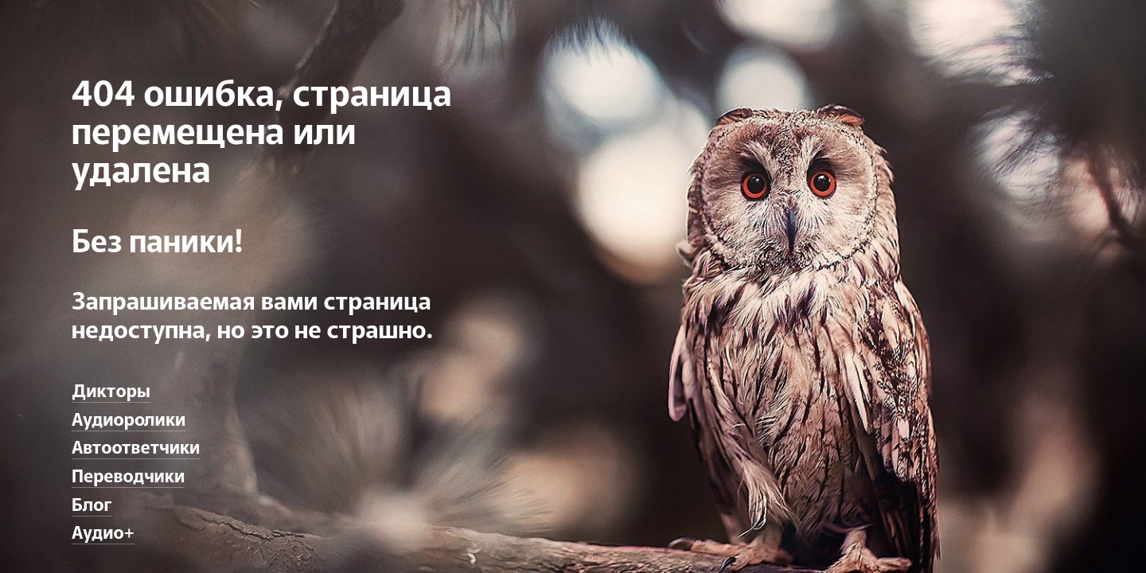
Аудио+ (103, 531)
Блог (92, 503)
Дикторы (111, 389)
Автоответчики (136, 445)
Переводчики (128, 474)
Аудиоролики (128, 418)
